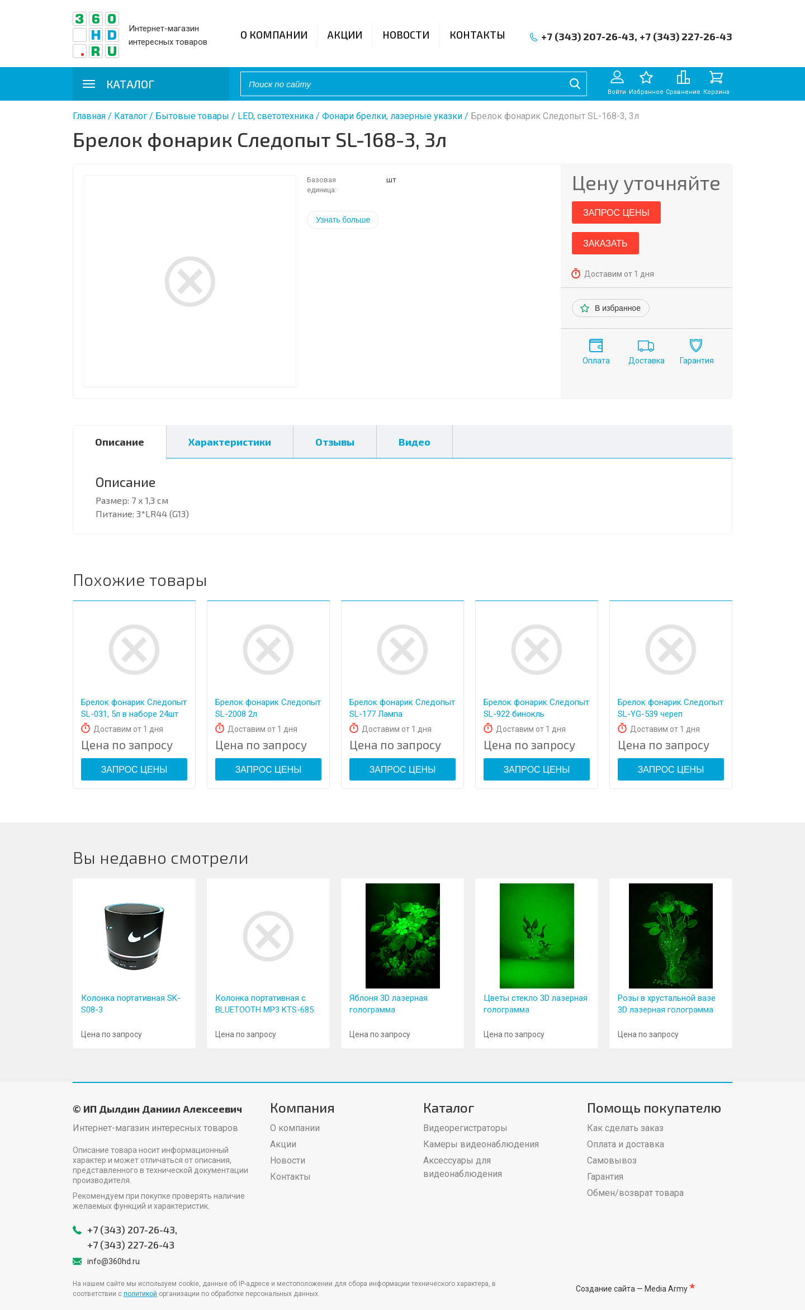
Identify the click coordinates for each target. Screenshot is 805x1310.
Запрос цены (616, 212)
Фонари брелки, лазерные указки (392, 116)
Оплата (596, 360)
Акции (345, 35)
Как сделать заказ (625, 1128)
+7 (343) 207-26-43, (589, 36)
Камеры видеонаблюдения (481, 1144)
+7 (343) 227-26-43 (686, 36)
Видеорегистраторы (465, 1128)
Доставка (646, 360)
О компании (273, 35)
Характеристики (229, 442)
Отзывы (334, 442)
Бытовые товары (192, 116)
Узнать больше (343, 219)
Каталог (130, 116)
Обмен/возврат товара (635, 1193)
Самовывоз (612, 1160)
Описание (119, 442)
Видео (414, 442)
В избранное (618, 308)
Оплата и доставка (625, 1144)
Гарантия (697, 360)
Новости (405, 35)
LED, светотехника (276, 116)
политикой (140, 1294)
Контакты (477, 35)
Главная (89, 116)
